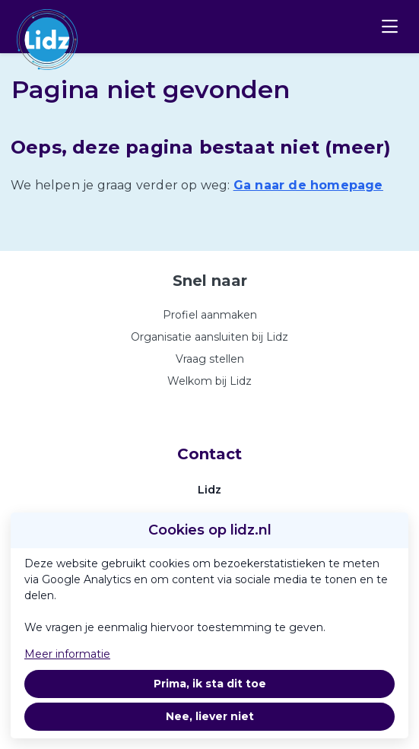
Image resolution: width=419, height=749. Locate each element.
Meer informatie (67, 654)
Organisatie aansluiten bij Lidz (209, 337)
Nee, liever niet (210, 716)
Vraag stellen (210, 359)
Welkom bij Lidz (209, 381)
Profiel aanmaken (210, 315)
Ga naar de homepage (308, 185)
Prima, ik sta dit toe (210, 683)
